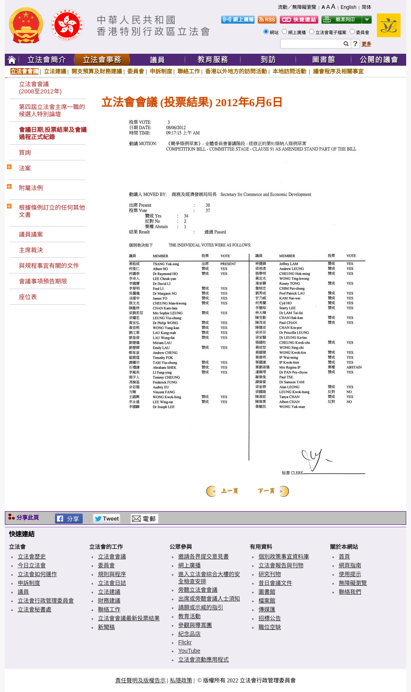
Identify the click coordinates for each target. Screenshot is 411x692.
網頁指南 (350, 565)
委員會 (363, 32)
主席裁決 (31, 250)
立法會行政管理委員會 (46, 600)
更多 (366, 44)
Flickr (184, 642)
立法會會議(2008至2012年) (40, 88)
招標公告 (269, 618)
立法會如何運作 (37, 574)
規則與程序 (112, 574)
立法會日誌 (112, 583)
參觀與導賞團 (195, 625)
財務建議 (109, 600)
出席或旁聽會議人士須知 (209, 598)
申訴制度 (161, 71)
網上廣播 (297, 32)
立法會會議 (24, 71)
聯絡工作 (188, 71)
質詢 (25, 152)
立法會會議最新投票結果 (129, 618)
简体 (366, 7)
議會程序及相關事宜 (338, 71)
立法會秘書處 (34, 609)
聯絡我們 (350, 592)
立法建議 (55, 71)
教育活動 (189, 616)
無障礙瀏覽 (353, 583)
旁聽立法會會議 (198, 590)
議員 (23, 592)
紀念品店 (189, 634)
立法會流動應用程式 (203, 659)
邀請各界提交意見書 (203, 556)
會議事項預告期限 (43, 281)
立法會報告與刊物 (280, 565)
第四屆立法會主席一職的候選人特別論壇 (52, 110)
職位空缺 (269, 627)
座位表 (28, 296)
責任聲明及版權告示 (140, 680)
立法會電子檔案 (331, 32)
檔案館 (266, 600)
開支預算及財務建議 (96, 71)
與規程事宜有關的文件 (49, 265)
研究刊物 (269, 574)
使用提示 (350, 574)
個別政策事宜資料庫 (283, 556)
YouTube (189, 650)
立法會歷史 (32, 556)
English (348, 7)
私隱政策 (181, 680)
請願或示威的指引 (200, 607)
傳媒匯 (266, 609)
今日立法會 (32, 565)
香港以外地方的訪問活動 (236, 71)
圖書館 (266, 592)
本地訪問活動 (290, 71)
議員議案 (31, 234)
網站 (275, 32)
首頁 (344, 556)
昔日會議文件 (275, 583)
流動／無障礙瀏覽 (297, 7)
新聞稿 (106, 627)
